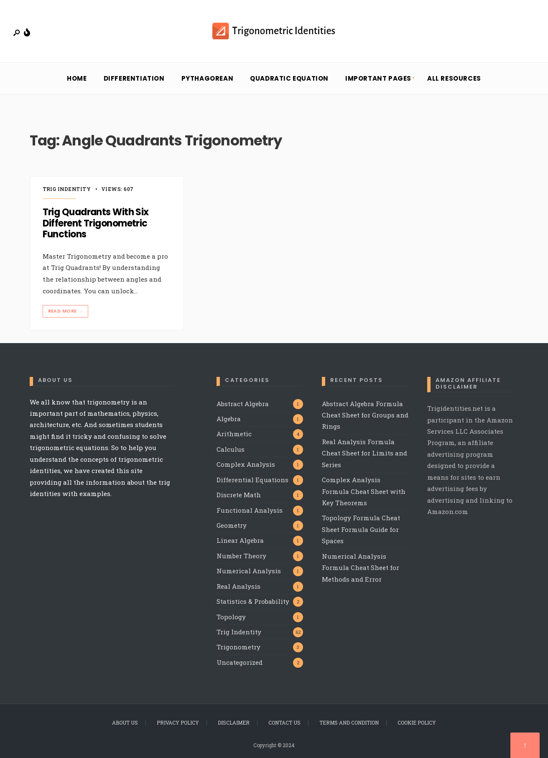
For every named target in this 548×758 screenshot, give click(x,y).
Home (77, 78)
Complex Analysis (246, 464)
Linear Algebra (240, 540)
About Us (125, 722)
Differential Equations (252, 480)
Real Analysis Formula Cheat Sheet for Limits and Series (364, 453)
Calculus (231, 449)
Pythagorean (207, 78)
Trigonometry (238, 647)
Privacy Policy (178, 722)
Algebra (229, 419)
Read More (66, 311)
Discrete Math (239, 495)
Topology (231, 617)
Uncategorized (240, 662)
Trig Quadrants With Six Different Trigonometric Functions (96, 223)
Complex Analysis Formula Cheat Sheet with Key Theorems (363, 491)
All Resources (454, 78)
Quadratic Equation (289, 78)
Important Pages (378, 78)
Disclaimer (234, 722)
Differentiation (134, 78)
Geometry (232, 525)
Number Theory (241, 556)
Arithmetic (234, 434)
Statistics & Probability (253, 601)
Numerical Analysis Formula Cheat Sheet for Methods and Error (360, 567)
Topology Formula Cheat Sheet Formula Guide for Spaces (361, 529)
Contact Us (284, 722)
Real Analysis (238, 586)
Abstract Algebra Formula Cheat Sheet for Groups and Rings (365, 415)
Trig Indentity (67, 189)
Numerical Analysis (249, 571)
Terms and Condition (349, 722)
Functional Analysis (250, 510)
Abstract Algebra (243, 403)
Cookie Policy (417, 722)
